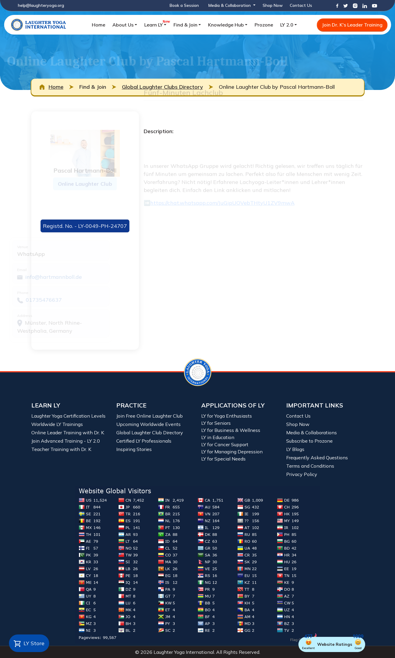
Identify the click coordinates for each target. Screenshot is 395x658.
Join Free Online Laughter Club (149, 416)
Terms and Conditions (310, 466)
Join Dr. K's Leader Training (352, 25)
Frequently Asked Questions (317, 458)
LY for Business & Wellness (230, 430)
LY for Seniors (216, 423)
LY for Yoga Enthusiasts (226, 416)
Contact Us (301, 5)
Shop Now (273, 5)
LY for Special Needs (223, 459)
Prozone (264, 25)
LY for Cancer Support (224, 444)
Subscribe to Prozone (309, 441)
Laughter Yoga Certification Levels (68, 416)
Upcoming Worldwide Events (148, 424)
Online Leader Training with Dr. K (67, 432)
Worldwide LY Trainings (57, 424)
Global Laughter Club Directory (149, 432)
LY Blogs (295, 449)
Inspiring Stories (134, 449)
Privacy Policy (301, 474)
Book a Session (184, 5)
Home (98, 25)
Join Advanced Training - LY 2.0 (65, 441)
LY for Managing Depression (232, 452)
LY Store (29, 644)
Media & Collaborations (311, 432)
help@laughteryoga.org (41, 5)
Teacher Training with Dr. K (61, 449)
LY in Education (217, 437)
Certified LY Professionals (143, 441)
